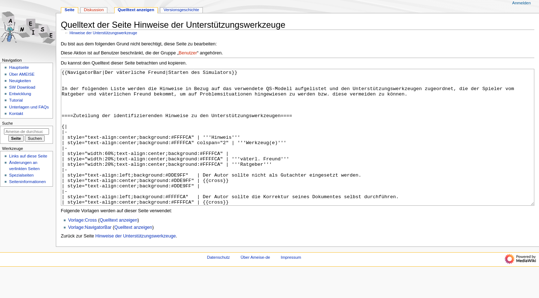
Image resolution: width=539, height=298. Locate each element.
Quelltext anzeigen (118, 247)
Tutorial (16, 100)
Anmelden (521, 3)
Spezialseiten (21, 175)
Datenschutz (218, 284)
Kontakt (16, 113)
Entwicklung (20, 94)
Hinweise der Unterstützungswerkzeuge (103, 33)
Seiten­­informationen (27, 181)
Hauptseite (19, 67)
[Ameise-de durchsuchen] (26, 131)
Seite (69, 10)
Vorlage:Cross (82, 247)
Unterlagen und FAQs (29, 107)
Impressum (291, 284)
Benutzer (188, 52)
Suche (7, 123)
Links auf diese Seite (28, 156)
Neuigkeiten (20, 81)
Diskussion (94, 10)
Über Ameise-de (255, 284)
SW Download (22, 87)
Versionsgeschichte (181, 10)
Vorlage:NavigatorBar (90, 254)
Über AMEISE (22, 74)
